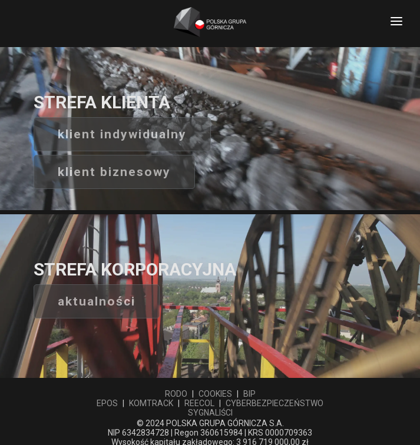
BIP (249, 393)
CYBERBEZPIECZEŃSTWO (274, 403)
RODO (176, 393)
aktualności (96, 301)
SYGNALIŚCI (210, 412)
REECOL (199, 403)
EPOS (107, 403)
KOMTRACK (151, 403)
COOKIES (215, 393)
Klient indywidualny (122, 134)
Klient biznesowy (114, 172)
